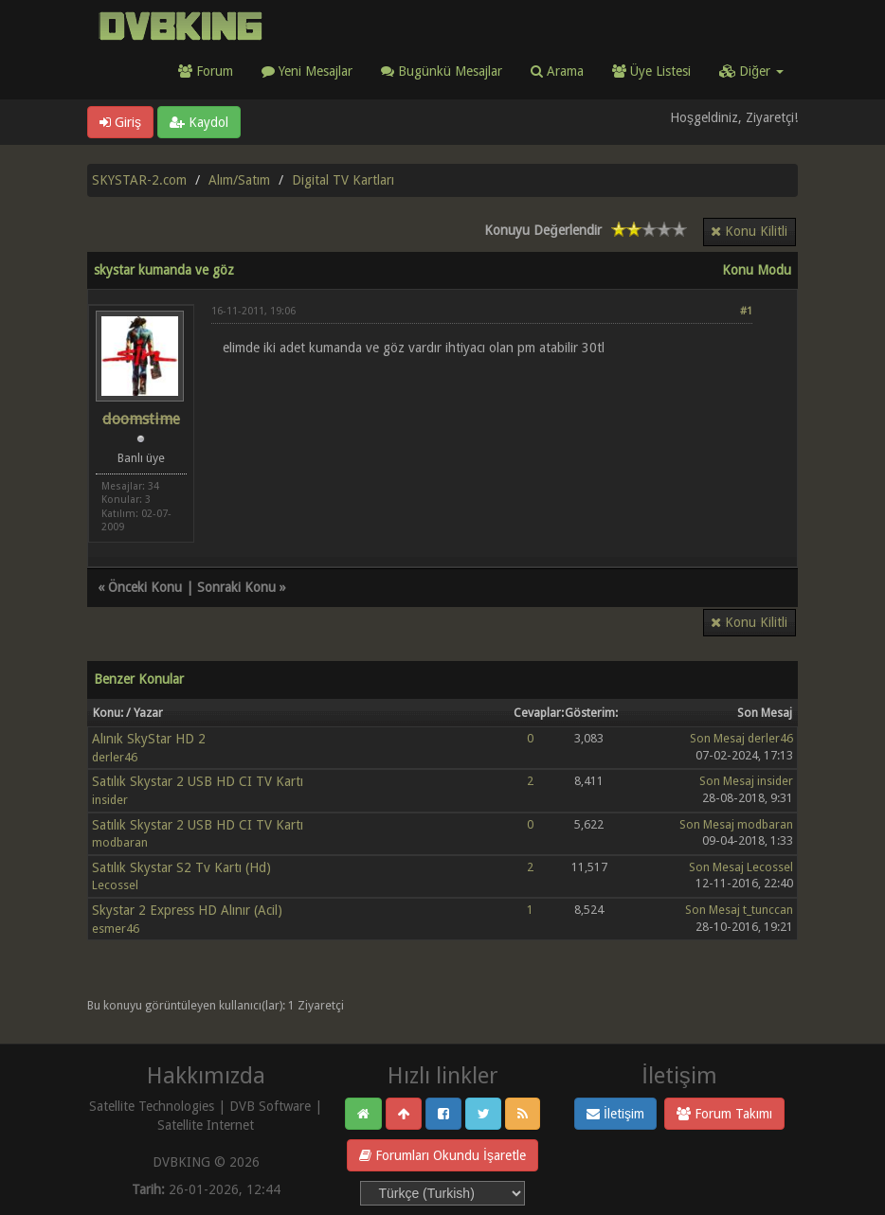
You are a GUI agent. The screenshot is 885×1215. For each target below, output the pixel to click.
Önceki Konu (145, 587)
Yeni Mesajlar (307, 71)
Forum (205, 71)
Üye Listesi (651, 71)
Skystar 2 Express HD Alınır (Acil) (187, 910)
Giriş (120, 122)
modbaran (120, 842)
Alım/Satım (239, 180)
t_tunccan (768, 909)
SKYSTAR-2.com (139, 180)
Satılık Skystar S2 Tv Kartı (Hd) (181, 867)
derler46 (114, 757)
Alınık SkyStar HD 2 (149, 738)
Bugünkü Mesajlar (441, 71)
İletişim (615, 1113)
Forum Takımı (724, 1113)
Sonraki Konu (236, 587)
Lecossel (115, 885)
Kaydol (199, 122)
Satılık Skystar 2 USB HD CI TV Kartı (197, 781)
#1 (746, 311)
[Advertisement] (481, 428)
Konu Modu (756, 269)
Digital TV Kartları (343, 180)
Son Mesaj (717, 738)
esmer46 (115, 928)
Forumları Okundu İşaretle (442, 1155)
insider (110, 800)
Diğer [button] (751, 71)
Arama (557, 71)
